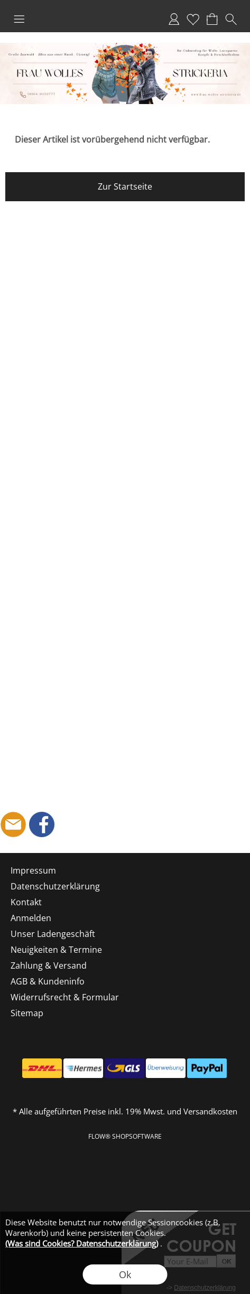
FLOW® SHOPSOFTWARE (125, 1136)
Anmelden (174, 19)
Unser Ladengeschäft (53, 934)
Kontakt (26, 902)
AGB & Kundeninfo (48, 981)
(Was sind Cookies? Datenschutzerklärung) (81, 1243)
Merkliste (193, 19)
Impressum (33, 870)
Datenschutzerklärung (55, 886)
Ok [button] (125, 1274)
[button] (19, 19)
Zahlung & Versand (49, 965)
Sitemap (27, 1013)
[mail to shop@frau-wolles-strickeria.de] (13, 824)
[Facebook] (42, 824)
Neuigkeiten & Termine (56, 949)
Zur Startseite (125, 186)
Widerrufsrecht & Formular (65, 997)
